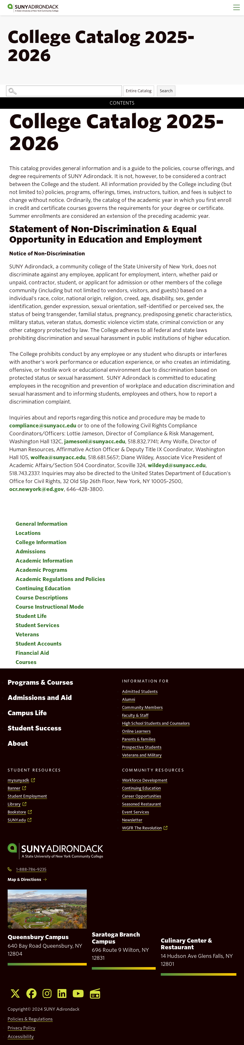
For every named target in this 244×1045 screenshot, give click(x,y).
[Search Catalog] (64, 91)
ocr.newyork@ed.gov (36, 489)
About (18, 743)
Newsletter (132, 820)
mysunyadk (18, 780)
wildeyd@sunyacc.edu (177, 465)
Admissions (31, 552)
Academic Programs (41, 570)
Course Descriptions (42, 598)
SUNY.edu (17, 820)
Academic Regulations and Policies (60, 579)
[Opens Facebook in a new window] (31, 993)
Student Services (37, 625)
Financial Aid (32, 653)
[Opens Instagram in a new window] (47, 993)
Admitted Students (140, 691)
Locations (28, 533)
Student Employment (27, 796)
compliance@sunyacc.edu (42, 426)
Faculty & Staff (135, 715)
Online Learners (136, 731)
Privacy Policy (21, 1028)
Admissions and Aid (40, 698)
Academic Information (44, 561)
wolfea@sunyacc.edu (57, 457)
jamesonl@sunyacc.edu (94, 442)
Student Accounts (39, 644)
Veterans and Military (142, 755)
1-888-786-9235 (31, 869)
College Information (41, 542)
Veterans (27, 635)
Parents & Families (138, 739)
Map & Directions (24, 879)
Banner (14, 788)
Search (166, 90)
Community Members (142, 707)
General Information (41, 524)
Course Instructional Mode (50, 607)
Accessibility (21, 1036)
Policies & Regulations (30, 1019)
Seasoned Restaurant (141, 804)
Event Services (135, 812)
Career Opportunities (141, 796)
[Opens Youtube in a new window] (78, 993)
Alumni (128, 699)
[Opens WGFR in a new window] (95, 993)
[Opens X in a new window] (15, 993)
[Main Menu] (236, 7)
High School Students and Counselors (156, 723)
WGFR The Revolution (142, 828)
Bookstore (17, 812)
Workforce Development (144, 780)
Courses (26, 662)
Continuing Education (43, 588)
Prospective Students (141, 747)
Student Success (34, 728)
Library (14, 804)
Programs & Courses (40, 682)
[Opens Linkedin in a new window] (62, 993)
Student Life (31, 616)
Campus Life (27, 713)
